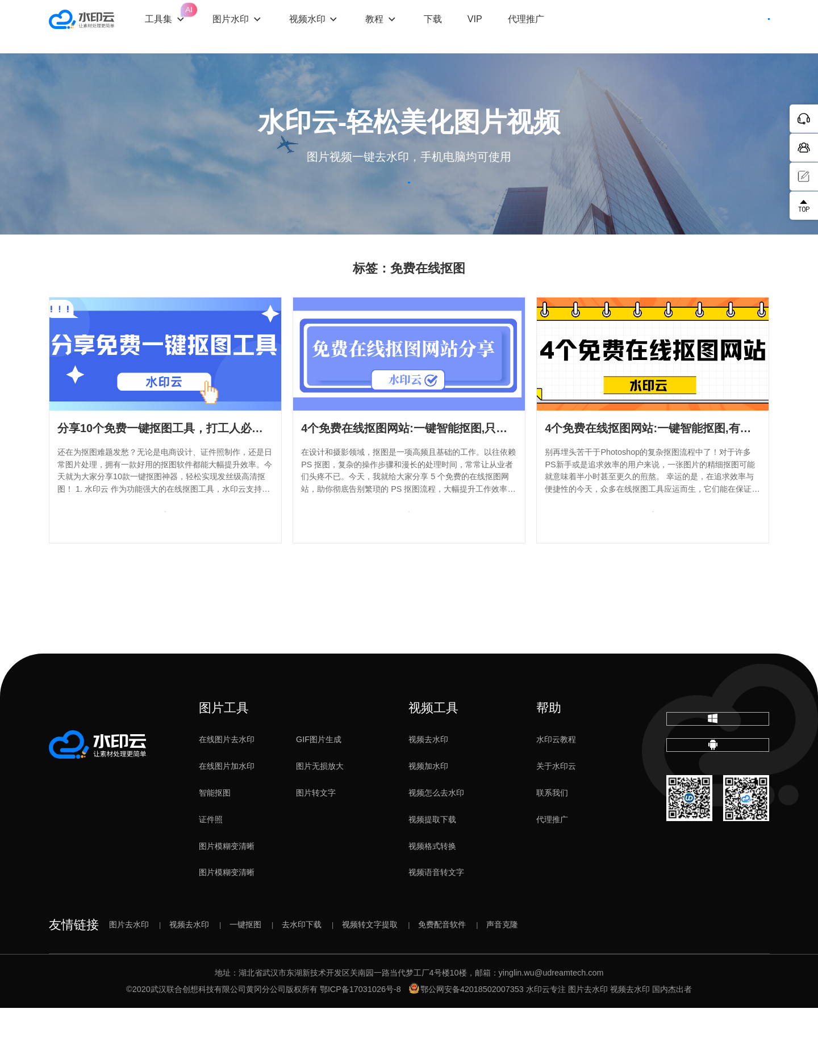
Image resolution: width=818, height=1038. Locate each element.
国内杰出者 (672, 1019)
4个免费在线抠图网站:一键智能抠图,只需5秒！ (418, 458)
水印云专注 (546, 1019)
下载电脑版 (717, 758)
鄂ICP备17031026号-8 (360, 1019)
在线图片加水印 (226, 796)
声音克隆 (502, 954)
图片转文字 (316, 822)
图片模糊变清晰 (226, 876)
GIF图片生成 (318, 769)
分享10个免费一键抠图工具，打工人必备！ (165, 458)
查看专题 (165, 550)
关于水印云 (556, 796)
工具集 (191, 16)
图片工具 (224, 738)
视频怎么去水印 (436, 822)
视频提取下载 (432, 849)
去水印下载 (302, 954)
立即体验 (409, 198)
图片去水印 (129, 954)
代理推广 (552, 849)
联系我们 (552, 822)
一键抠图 (245, 954)
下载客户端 (738, 26)
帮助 (548, 738)
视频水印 (332, 26)
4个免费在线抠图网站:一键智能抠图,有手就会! (661, 458)
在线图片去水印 (226, 769)
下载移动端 (717, 802)
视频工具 (433, 738)
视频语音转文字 (436, 902)
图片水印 (256, 26)
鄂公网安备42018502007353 (466, 1019)
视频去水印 (428, 769)
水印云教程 (556, 769)
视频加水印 (428, 796)
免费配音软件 (442, 954)
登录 (672, 26)
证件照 (211, 849)
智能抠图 (215, 822)
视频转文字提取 (370, 954)
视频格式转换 (432, 876)
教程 (400, 26)
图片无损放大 (320, 796)
